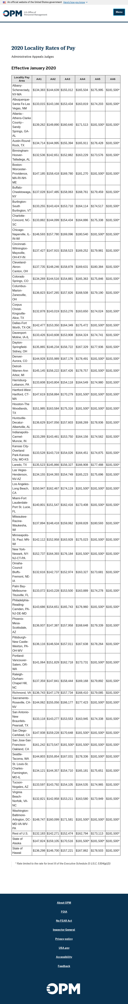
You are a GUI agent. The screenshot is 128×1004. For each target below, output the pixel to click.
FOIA (64, 911)
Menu (119, 12)
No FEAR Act (64, 920)
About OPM (64, 902)
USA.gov (64, 947)
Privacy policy (64, 938)
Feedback (64, 966)
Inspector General (64, 929)
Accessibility (64, 956)
